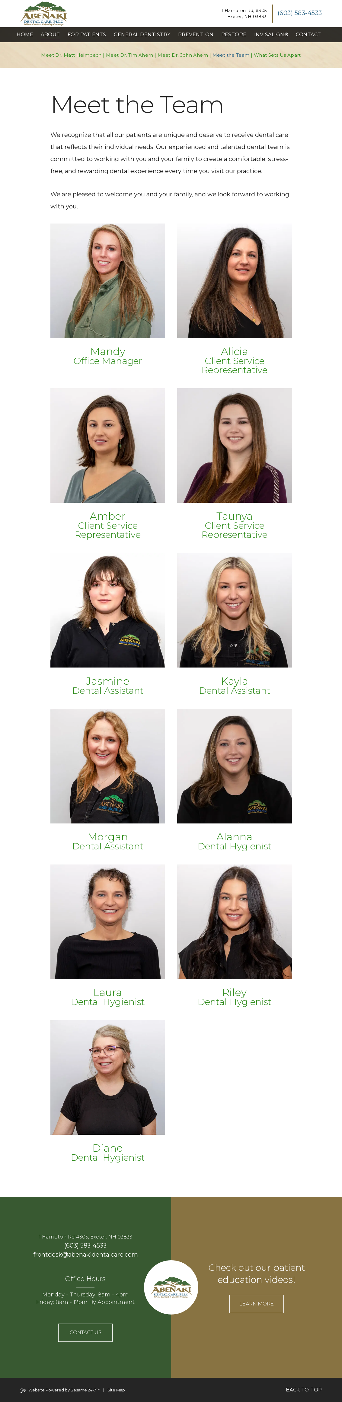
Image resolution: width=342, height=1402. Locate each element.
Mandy (107, 351)
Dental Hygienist (234, 846)
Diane (107, 1148)
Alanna (234, 836)
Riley (234, 992)
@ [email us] (65, 1254)
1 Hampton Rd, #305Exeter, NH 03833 (244, 13)
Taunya (234, 516)
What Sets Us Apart (277, 55)
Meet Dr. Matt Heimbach (71, 55)
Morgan (108, 836)
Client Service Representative (234, 365)
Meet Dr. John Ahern (183, 55)
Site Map (116, 1390)
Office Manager (107, 360)
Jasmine (107, 681)
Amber (108, 516)
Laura (107, 992)
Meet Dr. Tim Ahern (129, 55)
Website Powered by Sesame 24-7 (60, 1390)
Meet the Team (231, 55)
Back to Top (304, 1390)
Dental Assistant (107, 690)
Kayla (234, 681)
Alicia (234, 351)
